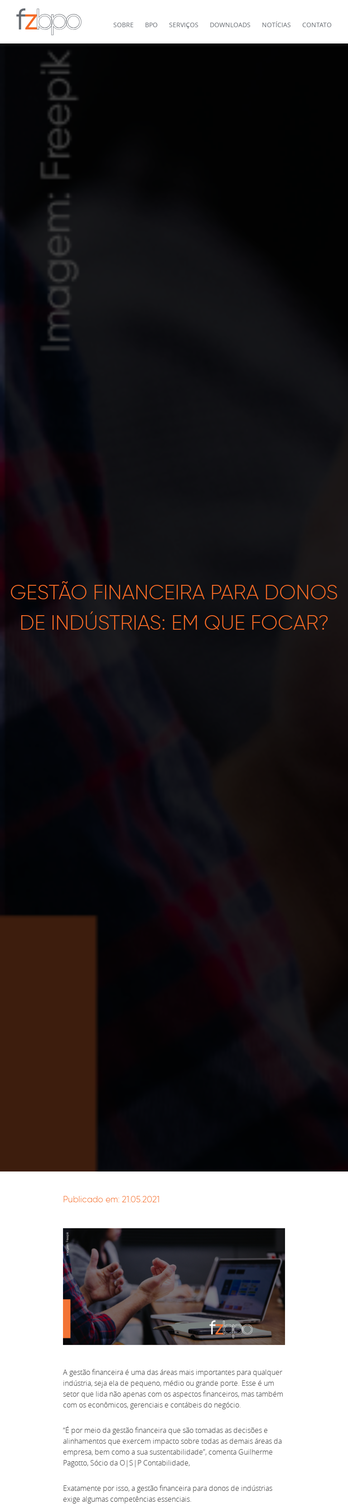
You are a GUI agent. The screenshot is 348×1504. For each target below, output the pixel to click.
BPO (151, 24)
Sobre (123, 24)
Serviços (183, 24)
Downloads (230, 24)
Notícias (276, 24)
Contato (317, 24)
